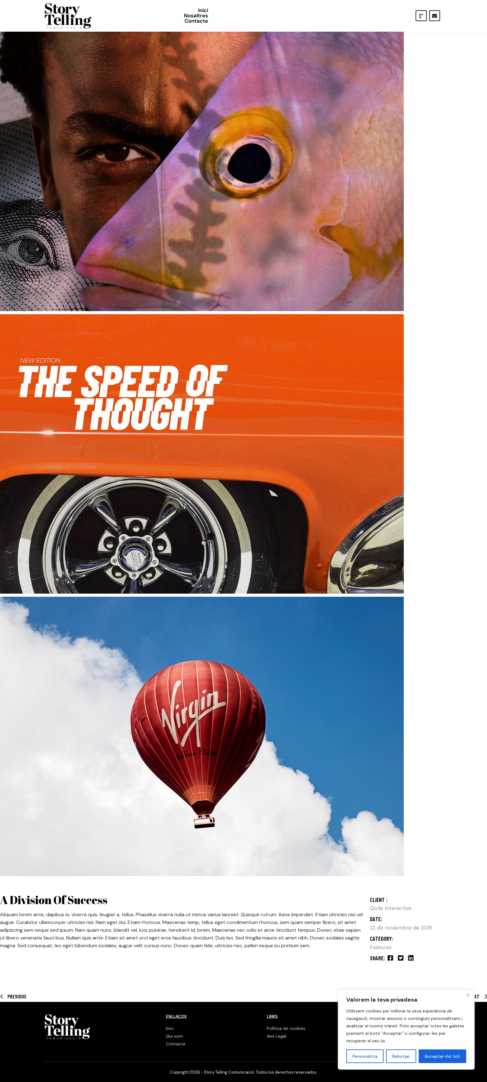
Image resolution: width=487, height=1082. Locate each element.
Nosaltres (359, 15)
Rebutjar (401, 1056)
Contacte (392, 15)
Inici (333, 15)
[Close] (468, 994)
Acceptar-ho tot (442, 1056)
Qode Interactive (391, 908)
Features (381, 947)
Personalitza (365, 1056)
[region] (406, 1029)
